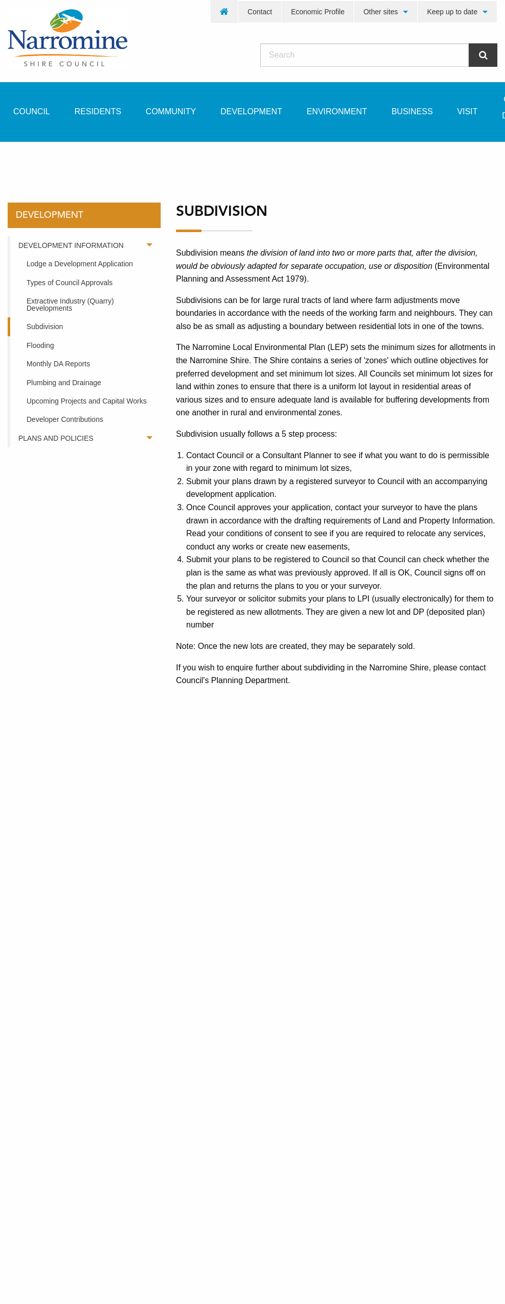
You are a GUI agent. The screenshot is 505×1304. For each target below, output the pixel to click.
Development (251, 111)
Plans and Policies (55, 438)
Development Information (70, 245)
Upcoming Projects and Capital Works (87, 401)
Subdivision (45, 326)
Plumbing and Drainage (64, 383)
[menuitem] (224, 11)
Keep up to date (452, 12)
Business (412, 111)
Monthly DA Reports (58, 364)
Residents (97, 111)
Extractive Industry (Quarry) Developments (70, 304)
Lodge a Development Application (80, 264)
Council (31, 111)
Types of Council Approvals (70, 283)
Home (25, 160)
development (86, 160)
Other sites (380, 12)
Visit (467, 111)
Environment (337, 111)
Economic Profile (317, 12)
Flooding (40, 345)
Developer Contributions (65, 419)
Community (171, 111)
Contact (259, 12)
